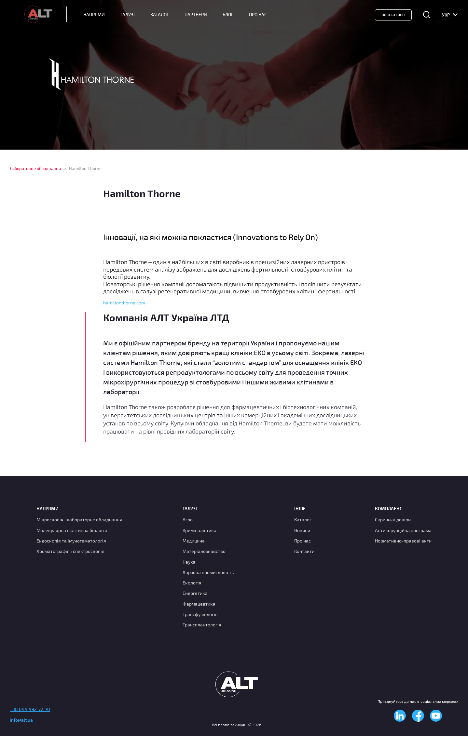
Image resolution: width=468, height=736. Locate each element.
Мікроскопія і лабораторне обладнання (79, 519)
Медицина (194, 540)
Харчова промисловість (208, 572)
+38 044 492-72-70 (30, 709)
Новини (302, 530)
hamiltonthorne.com (124, 302)
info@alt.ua (21, 720)
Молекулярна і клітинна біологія (71, 530)
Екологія (192, 582)
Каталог (159, 14)
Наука (189, 562)
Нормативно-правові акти (403, 540)
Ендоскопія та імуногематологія (71, 540)
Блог (228, 14)
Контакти (304, 551)
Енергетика (195, 593)
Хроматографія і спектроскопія (70, 551)
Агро (188, 519)
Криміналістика (199, 530)
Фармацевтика (199, 604)
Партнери (196, 14)
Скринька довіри (393, 519)
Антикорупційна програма (403, 530)
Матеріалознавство (204, 551)
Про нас (302, 540)
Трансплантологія (202, 624)
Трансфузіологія (200, 614)
